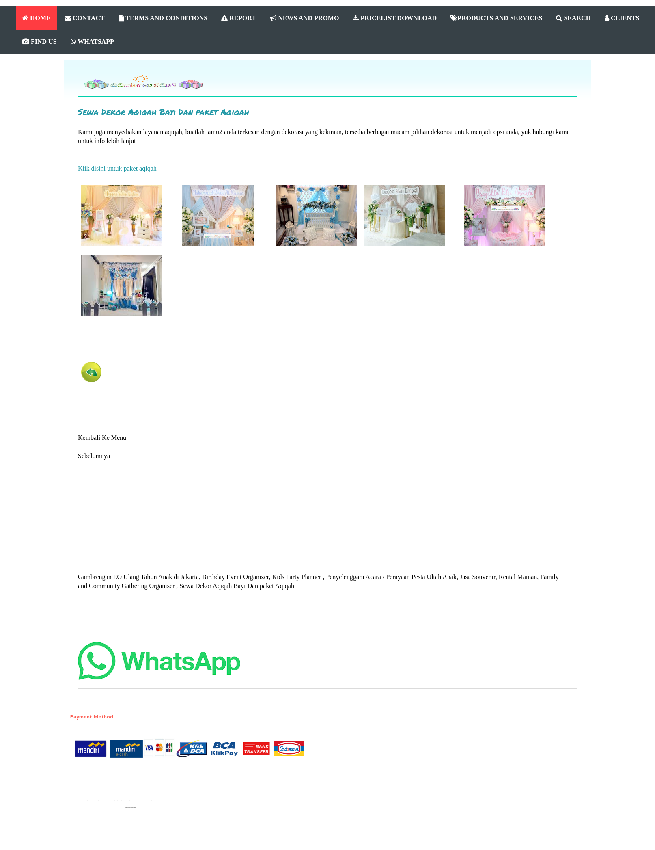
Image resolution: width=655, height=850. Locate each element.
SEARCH (573, 18)
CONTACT (85, 18)
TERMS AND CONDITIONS (163, 18)
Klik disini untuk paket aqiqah (117, 168)
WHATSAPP (92, 41)
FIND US (39, 41)
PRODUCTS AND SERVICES (496, 18)
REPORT (238, 18)
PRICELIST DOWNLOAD (395, 18)
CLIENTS (622, 18)
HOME (36, 18)
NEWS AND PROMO (304, 18)
